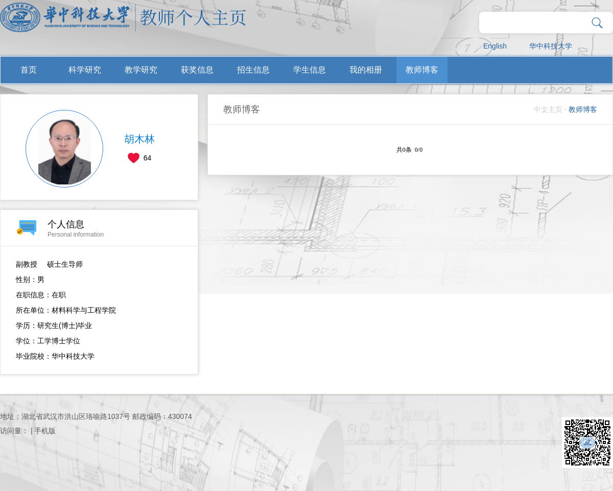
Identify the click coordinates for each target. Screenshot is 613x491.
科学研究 (84, 69)
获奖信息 (197, 69)
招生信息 (253, 69)
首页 (28, 69)
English (495, 46)
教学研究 (141, 69)
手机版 (45, 431)
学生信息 (309, 69)
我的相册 (365, 69)
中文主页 (548, 109)
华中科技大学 (550, 46)
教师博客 (422, 69)
